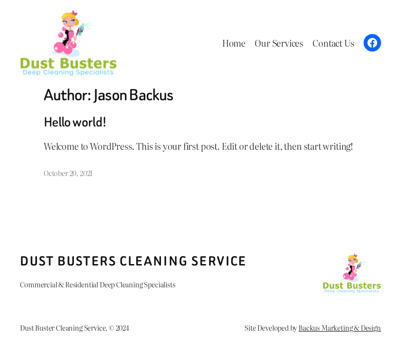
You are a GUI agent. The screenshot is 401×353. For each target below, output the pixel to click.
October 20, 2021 (68, 173)
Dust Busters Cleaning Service (133, 261)
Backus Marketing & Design (339, 327)
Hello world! (75, 122)
